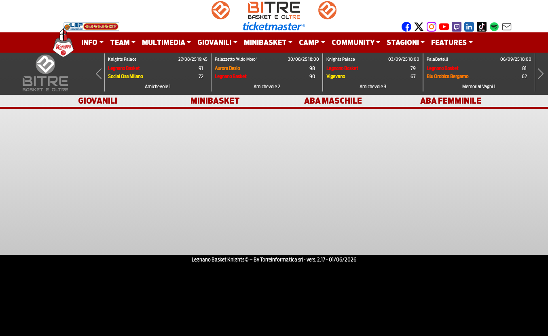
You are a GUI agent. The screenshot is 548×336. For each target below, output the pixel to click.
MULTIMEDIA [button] (163, 42)
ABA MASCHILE (333, 101)
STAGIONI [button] (403, 42)
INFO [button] (89, 42)
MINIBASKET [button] (265, 42)
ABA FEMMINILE (450, 101)
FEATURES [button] (449, 42)
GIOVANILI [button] (214, 42)
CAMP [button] (309, 42)
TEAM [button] (120, 42)
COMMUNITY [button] (353, 42)
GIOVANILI (97, 101)
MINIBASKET (215, 101)
